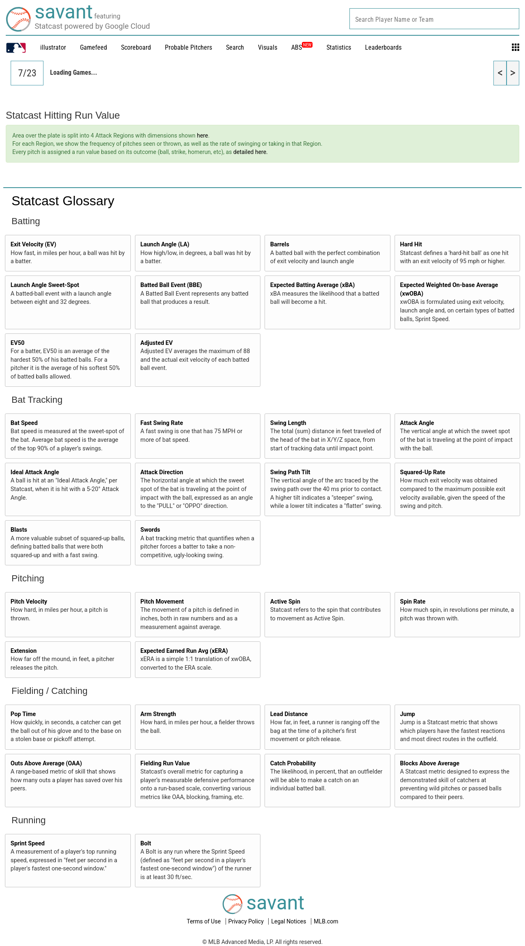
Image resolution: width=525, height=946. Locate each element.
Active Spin (285, 601)
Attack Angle (417, 423)
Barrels (279, 244)
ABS (302, 47)
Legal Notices (289, 921)
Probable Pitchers (188, 47)
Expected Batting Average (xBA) (312, 285)
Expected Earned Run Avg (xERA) (184, 651)
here (202, 135)
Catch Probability (293, 763)
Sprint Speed (28, 843)
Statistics (338, 47)
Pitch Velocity (29, 601)
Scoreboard (136, 47)
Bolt (145, 843)
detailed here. (250, 152)
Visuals (267, 47)
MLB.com (326, 921)
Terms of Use (204, 921)
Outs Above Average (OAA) (46, 763)
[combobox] (434, 18)
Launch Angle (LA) (164, 244)
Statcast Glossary (62, 200)
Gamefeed (93, 47)
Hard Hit (411, 244)
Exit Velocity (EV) (33, 244)
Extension (24, 651)
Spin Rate (412, 601)
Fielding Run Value (164, 763)
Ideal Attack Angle (35, 472)
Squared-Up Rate (422, 472)
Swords (150, 529)
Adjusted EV (156, 343)
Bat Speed (24, 423)
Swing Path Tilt (290, 472)
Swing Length (288, 423)
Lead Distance (289, 714)
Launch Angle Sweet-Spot (45, 285)
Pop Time (23, 714)
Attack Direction (161, 472)
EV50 (18, 343)
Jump (407, 714)
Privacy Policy (246, 921)
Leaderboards (383, 47)
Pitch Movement (162, 601)
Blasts (19, 529)
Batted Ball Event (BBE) (171, 285)
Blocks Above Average (429, 763)
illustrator (53, 47)
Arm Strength (158, 714)
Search (235, 47)
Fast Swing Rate (161, 423)
